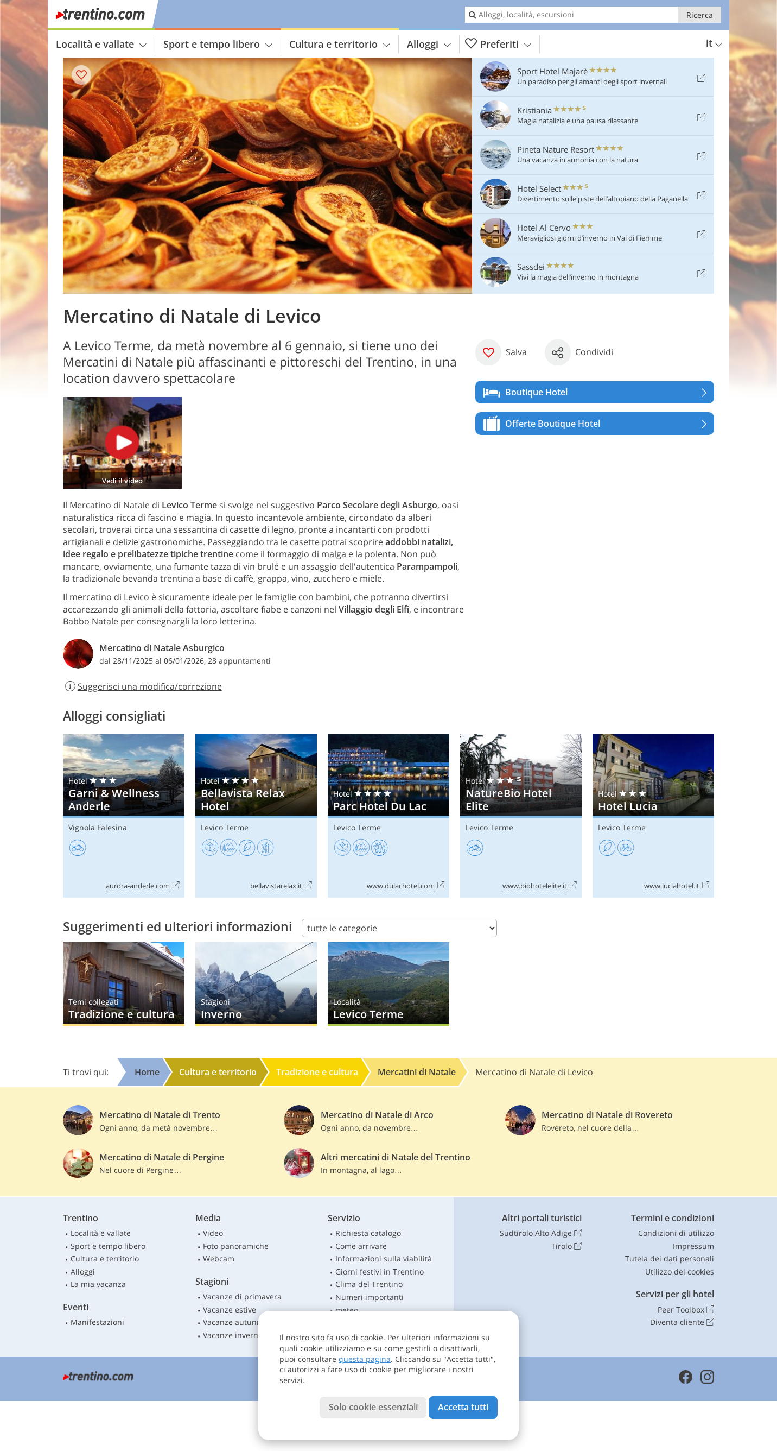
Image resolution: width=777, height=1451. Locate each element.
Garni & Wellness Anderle (123, 816)
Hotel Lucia (653, 816)
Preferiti (498, 44)
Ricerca (699, 15)
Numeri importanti (369, 1297)
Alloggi (429, 44)
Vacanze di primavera (242, 1296)
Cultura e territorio (339, 44)
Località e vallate (101, 44)
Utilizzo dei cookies (679, 1271)
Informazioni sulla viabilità (383, 1258)
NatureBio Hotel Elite (521, 816)
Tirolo (566, 1246)
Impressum (693, 1246)
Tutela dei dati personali (669, 1258)
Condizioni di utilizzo (676, 1233)
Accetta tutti (463, 1407)
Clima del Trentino (369, 1284)
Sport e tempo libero (217, 44)
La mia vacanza (98, 1284)
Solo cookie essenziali (373, 1407)
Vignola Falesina (97, 827)
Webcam (218, 1258)
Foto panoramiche (236, 1246)
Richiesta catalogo (368, 1233)
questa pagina (365, 1359)
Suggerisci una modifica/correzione (142, 686)
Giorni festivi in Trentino (379, 1271)
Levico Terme (189, 505)
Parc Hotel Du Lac (388, 816)
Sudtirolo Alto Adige (541, 1233)
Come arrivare (361, 1246)
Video (213, 1233)
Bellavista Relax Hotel (256, 816)
